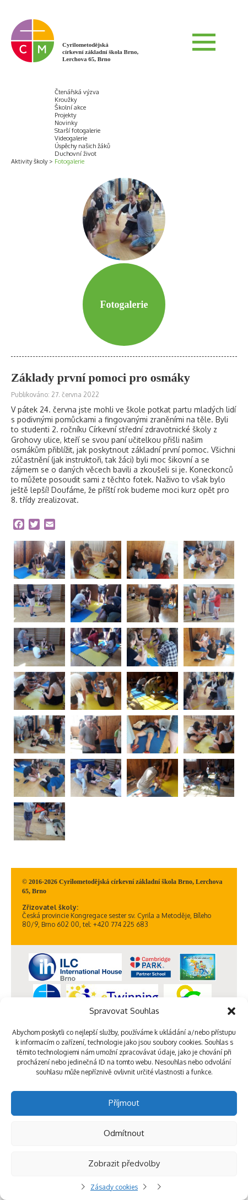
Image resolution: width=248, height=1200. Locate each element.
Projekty (65, 115)
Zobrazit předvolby (124, 1163)
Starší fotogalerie (77, 130)
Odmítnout (124, 1133)
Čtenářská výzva (77, 92)
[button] (231, 1011)
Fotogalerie (69, 161)
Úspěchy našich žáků (82, 146)
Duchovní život (75, 154)
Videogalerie (71, 138)
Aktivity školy (29, 161)
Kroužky (66, 100)
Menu (203, 41)
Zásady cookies (114, 1187)
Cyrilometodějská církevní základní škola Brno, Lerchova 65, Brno (100, 51)
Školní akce (70, 107)
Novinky (66, 123)
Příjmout (124, 1103)
